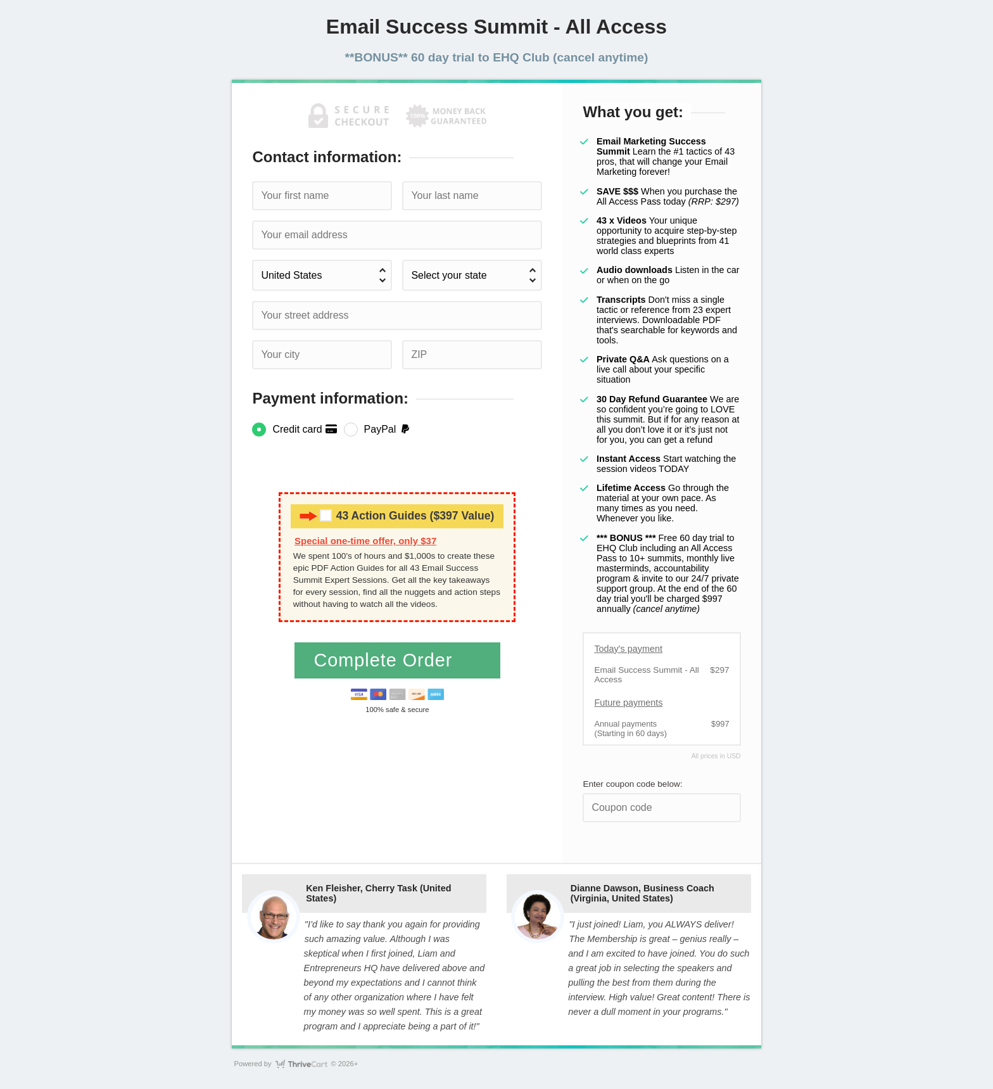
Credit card (305, 429)
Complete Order (385, 660)
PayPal (388, 429)
